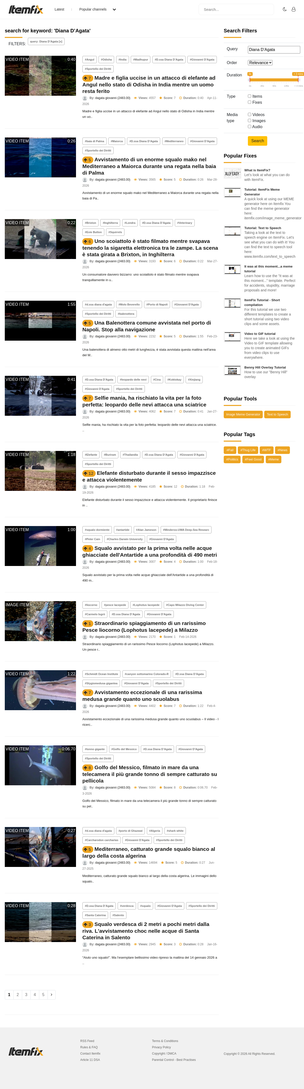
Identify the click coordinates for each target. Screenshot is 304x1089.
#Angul (89, 59)
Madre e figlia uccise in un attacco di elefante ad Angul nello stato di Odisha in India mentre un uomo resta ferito (148, 84)
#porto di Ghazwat (130, 830)
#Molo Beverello (129, 304)
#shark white (175, 830)
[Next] (52, 995)
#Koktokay (174, 379)
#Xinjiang (194, 379)
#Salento (118, 915)
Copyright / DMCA (164, 1053)
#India (123, 59)
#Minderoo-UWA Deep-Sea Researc (186, 529)
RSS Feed (87, 1041)
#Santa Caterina (95, 915)
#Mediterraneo (174, 141)
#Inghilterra (110, 222)
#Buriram (110, 454)
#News (282, 450)
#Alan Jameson (146, 529)
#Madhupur (140, 59)
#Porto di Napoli (157, 304)
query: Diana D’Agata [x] (46, 41)
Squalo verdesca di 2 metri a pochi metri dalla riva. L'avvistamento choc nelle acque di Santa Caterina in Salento (145, 930)
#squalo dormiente (97, 529)
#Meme (273, 459)
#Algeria (154, 830)
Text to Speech (277, 414)
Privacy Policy (161, 1047)
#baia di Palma (94, 141)
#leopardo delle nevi (133, 379)
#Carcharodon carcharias (101, 840)
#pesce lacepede (115, 604)
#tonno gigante (95, 749)
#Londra (130, 222)
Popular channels (97, 9)
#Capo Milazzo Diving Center (185, 604)
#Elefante (91, 454)
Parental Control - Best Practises (174, 1060)
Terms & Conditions (165, 1041)
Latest (59, 9)
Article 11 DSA (90, 1060)
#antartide (123, 529)
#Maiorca (117, 141)
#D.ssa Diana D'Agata (99, 379)
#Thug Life (247, 450)
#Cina (157, 379)
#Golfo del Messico (124, 749)
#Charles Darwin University (124, 539)
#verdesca (127, 905)
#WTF (266, 450)
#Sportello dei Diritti (98, 68)
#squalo (145, 905)
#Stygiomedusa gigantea (101, 683)
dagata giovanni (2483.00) (112, 98)
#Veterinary (184, 222)
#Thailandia (130, 454)
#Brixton (90, 222)
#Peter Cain (92, 539)
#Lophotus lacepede (146, 604)
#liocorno (91, 604)
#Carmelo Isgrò (95, 614)
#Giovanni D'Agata (202, 59)
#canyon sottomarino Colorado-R (147, 674)
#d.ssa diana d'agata (98, 304)
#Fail (230, 450)
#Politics (232, 459)
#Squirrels (115, 232)
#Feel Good (253, 459)
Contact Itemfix (90, 1053)
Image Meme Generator (243, 414)
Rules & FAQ (89, 1047)
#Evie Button (93, 232)
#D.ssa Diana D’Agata (169, 59)
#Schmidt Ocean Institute (101, 674)
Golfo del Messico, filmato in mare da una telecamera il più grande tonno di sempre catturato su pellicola (149, 774)
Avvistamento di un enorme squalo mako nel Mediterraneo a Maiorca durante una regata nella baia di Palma (149, 166)
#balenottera (126, 313)
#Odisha (106, 59)
